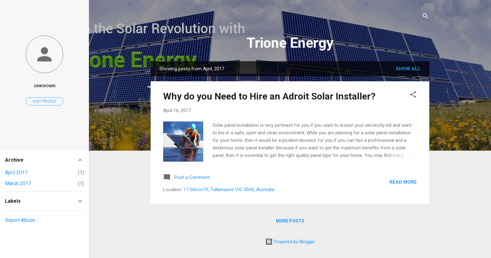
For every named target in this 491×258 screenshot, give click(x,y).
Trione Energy (290, 43)
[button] (413, 95)
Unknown (44, 85)
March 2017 (18, 183)
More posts (290, 220)
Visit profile (45, 101)
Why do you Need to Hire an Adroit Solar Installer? (269, 96)
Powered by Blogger (290, 242)
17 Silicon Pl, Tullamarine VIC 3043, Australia (228, 189)
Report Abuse (20, 220)
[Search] (425, 17)
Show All (408, 69)
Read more (403, 182)
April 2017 (16, 172)
